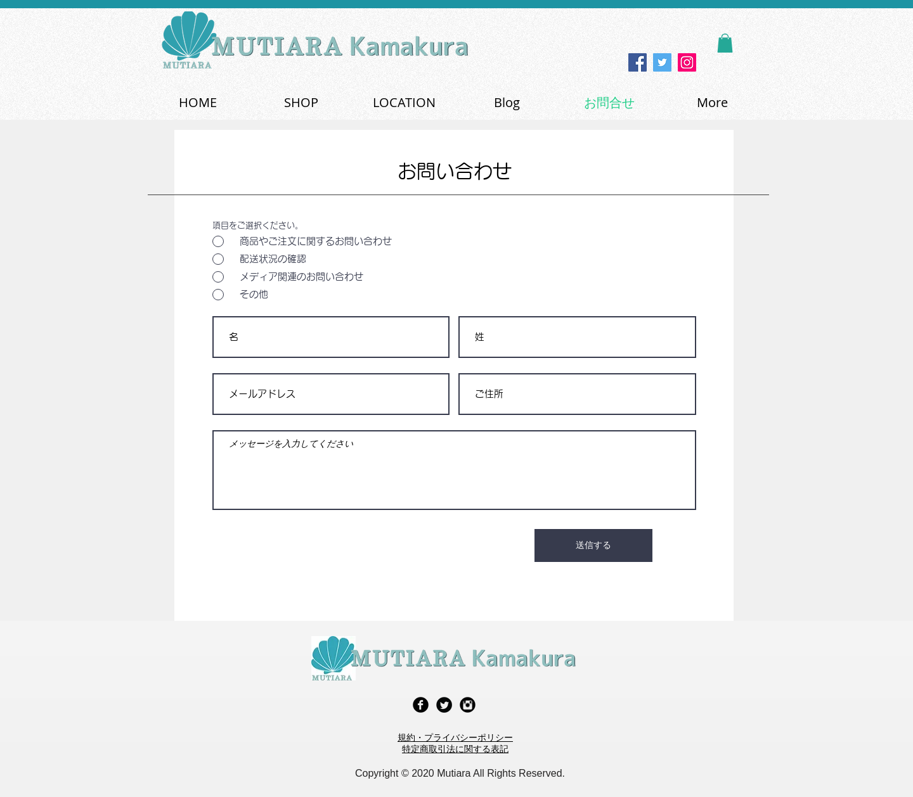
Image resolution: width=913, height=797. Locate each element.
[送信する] (593, 545)
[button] (725, 43)
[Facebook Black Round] (421, 705)
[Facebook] (637, 62)
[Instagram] (687, 62)
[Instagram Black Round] (468, 705)
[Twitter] (662, 62)
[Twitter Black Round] (444, 705)
